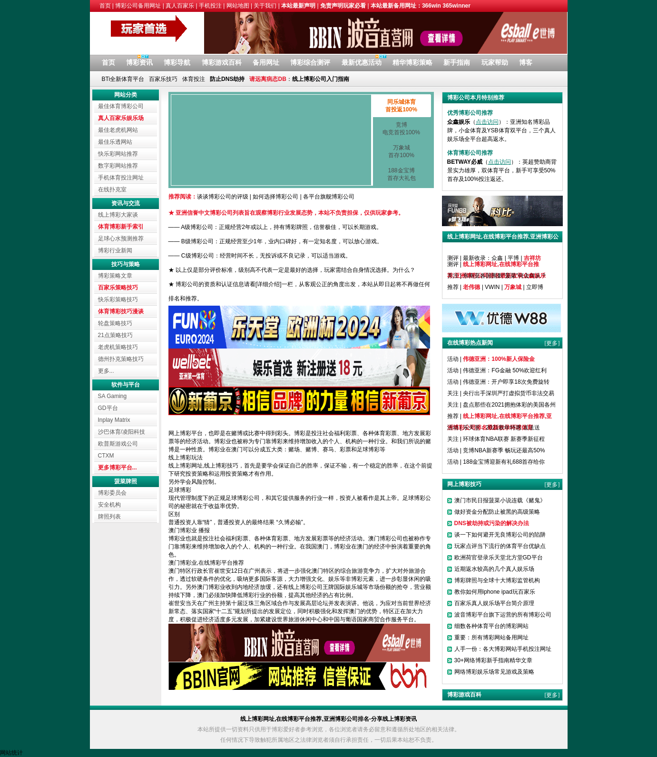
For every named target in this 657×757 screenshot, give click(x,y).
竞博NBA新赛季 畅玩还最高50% (504, 450)
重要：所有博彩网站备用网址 (491, 637)
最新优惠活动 (362, 62)
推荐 (453, 287)
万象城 (512, 287)
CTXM (106, 455)
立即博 (534, 287)
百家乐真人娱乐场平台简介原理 (494, 603)
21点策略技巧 (115, 335)
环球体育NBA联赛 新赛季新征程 (504, 439)
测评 (453, 258)
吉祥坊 (532, 258)
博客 (525, 62)
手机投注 (210, 5)
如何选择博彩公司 (275, 196)
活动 (453, 359)
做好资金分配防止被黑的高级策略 (497, 511)
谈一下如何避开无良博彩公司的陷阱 (500, 534)
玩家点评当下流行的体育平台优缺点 (500, 546)
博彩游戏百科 (222, 62)
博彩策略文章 (115, 275)
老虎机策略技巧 (118, 347)
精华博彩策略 (412, 62)
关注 (453, 275)
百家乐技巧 (163, 79)
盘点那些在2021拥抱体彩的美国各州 (509, 404)
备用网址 (266, 62)
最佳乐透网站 (115, 142)
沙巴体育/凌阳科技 (121, 431)
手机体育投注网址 (121, 177)
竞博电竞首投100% (401, 128)
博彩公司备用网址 (138, 5)
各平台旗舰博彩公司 (328, 196)
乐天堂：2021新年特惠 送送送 (501, 427)
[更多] (552, 258)
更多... (106, 371)
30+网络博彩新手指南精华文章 (493, 660)
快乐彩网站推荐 (118, 153)
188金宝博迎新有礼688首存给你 (504, 461)
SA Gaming (112, 396)
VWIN (492, 287)
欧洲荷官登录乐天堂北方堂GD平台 (498, 557)
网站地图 (237, 5)
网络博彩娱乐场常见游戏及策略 (494, 671)
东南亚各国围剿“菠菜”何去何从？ (505, 275)
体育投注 (193, 79)
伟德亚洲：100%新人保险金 (499, 359)
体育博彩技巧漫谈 (121, 311)
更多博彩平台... (117, 467)
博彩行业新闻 (115, 250)
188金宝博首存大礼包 (401, 174)
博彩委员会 (112, 492)
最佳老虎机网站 (118, 130)
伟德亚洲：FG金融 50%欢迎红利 (505, 370)
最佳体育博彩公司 (121, 106)
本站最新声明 (298, 5)
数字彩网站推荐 (118, 165)
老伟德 (471, 287)
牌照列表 (109, 516)
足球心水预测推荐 (121, 238)
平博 (513, 258)
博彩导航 (177, 62)
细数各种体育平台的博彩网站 (491, 626)
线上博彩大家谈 (118, 214)
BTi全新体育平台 (123, 79)
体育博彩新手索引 (121, 226)
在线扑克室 (112, 189)
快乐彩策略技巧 (118, 299)
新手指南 (456, 62)
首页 (105, 5)
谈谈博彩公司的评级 (222, 196)
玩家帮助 (494, 62)
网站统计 (11, 752)
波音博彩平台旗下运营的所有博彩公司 (502, 614)
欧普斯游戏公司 (118, 443)
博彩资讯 (139, 62)
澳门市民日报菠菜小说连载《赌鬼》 (500, 500)
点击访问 (487, 122)
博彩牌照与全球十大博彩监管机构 (497, 580)
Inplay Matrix (114, 420)
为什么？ (403, 270)
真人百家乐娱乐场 (121, 118)
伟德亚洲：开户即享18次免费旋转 (506, 381)
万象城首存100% (401, 151)
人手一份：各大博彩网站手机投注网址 (502, 649)
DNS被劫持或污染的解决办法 (491, 523)
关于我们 (265, 5)
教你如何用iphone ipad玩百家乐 (494, 591)
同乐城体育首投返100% (401, 106)
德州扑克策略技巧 (121, 359)
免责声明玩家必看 (343, 5)
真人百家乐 (180, 5)
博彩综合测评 (310, 62)
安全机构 (109, 504)
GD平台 (108, 408)
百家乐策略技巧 (118, 287)
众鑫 (497, 258)
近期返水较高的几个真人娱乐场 (494, 569)
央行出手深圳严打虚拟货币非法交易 (508, 393)
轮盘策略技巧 (115, 323)
